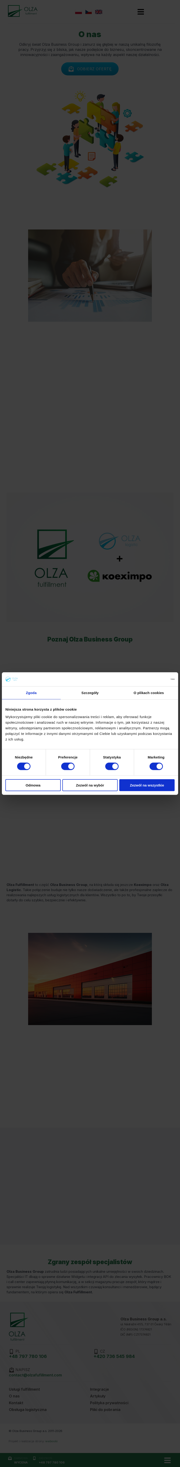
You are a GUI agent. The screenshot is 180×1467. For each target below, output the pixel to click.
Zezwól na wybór (90, 785)
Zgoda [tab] (31, 693)
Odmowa (33, 785)
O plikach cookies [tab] (149, 693)
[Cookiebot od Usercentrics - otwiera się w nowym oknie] (154, 679)
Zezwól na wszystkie (147, 785)
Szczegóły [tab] (89, 693)
